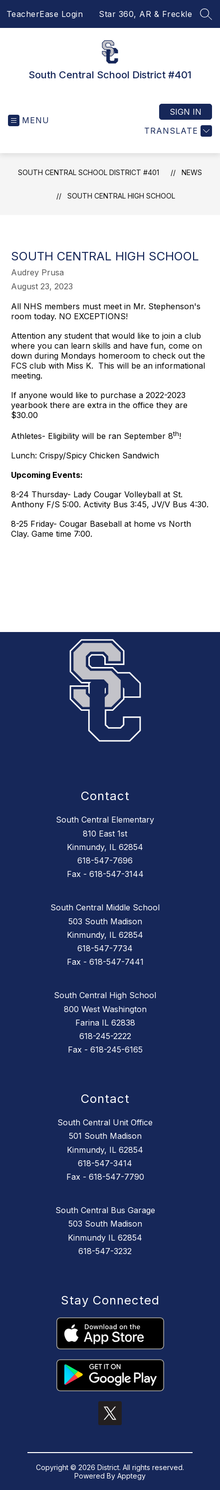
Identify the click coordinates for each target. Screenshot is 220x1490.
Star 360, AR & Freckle (145, 14)
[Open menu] (28, 120)
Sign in (186, 112)
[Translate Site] (177, 131)
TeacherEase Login (44, 14)
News (192, 172)
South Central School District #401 (88, 172)
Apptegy (131, 1476)
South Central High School (121, 196)
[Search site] (206, 14)
